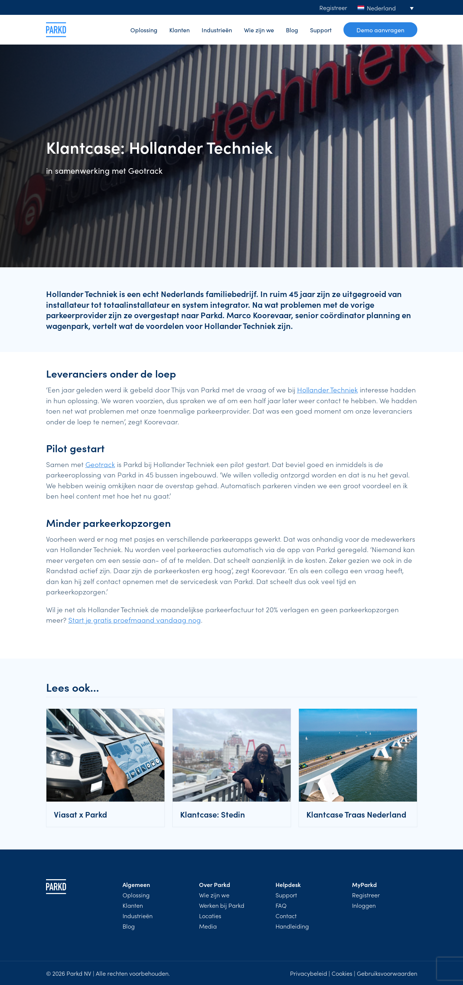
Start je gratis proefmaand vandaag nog (134, 619)
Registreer (333, 7)
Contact (286, 915)
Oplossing (143, 30)
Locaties (210, 915)
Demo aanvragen (380, 30)
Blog (292, 30)
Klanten (179, 30)
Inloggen (364, 905)
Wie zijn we (259, 30)
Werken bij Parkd (221, 905)
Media (208, 926)
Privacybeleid (308, 973)
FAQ (281, 905)
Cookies (342, 973)
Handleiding (292, 926)
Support (321, 30)
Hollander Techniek (327, 389)
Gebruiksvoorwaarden (387, 973)
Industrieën (217, 30)
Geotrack (100, 464)
